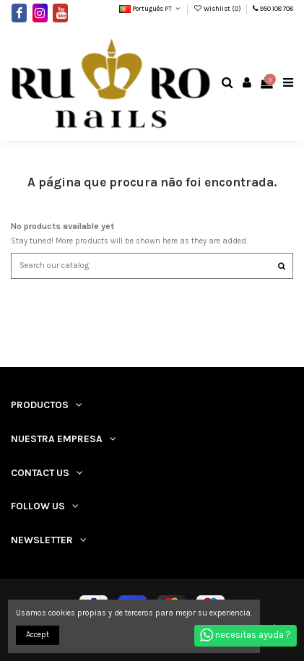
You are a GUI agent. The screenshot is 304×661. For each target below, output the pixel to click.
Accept (37, 634)
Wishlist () (218, 8)
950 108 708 (276, 8)
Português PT (150, 8)
